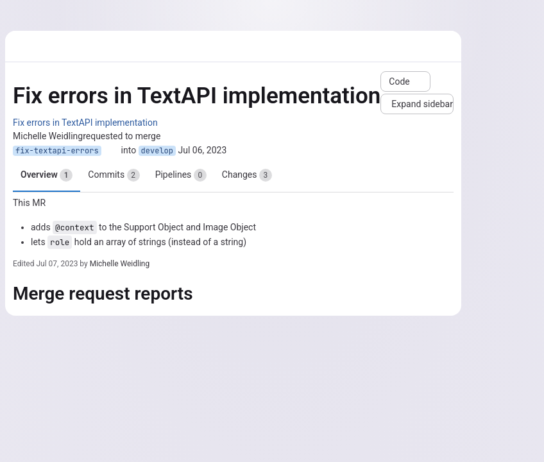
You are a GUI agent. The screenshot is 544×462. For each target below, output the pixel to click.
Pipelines (181, 175)
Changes (247, 175)
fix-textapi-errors (57, 151)
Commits (113, 175)
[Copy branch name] (111, 150)
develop (157, 151)
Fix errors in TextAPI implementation (85, 122)
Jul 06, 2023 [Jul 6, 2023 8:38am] (202, 150)
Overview (46, 175)
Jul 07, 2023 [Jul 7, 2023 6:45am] (57, 263)
